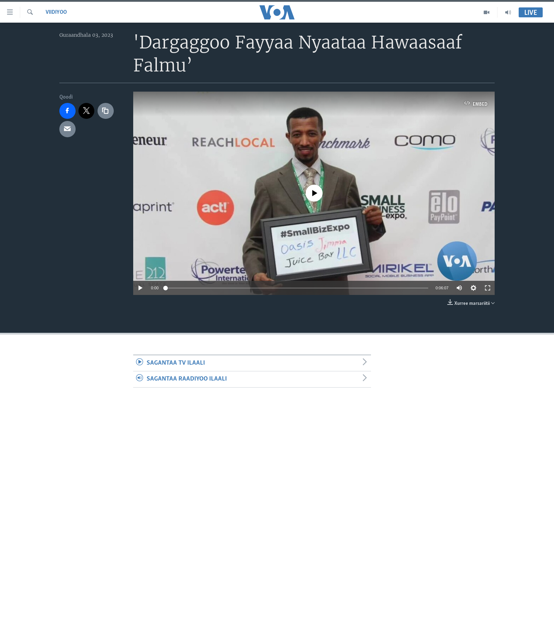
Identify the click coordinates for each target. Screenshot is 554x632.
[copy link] (106, 111)
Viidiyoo (56, 12)
